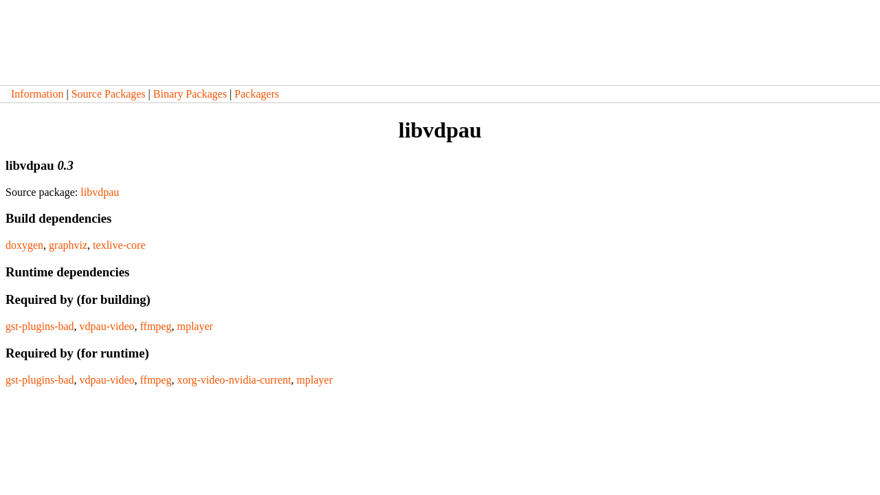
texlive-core (119, 245)
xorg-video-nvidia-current (234, 380)
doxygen (24, 245)
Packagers (256, 94)
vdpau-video (107, 326)
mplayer (194, 326)
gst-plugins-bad (40, 326)
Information (37, 94)
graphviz (68, 245)
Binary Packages (190, 94)
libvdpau (99, 192)
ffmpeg (156, 326)
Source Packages (109, 94)
